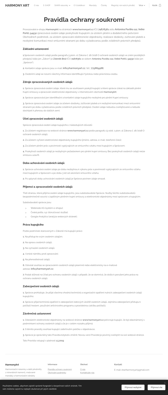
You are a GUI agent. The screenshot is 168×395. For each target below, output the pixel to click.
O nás (82, 369)
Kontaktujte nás (87, 373)
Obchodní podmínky (57, 373)
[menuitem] (61, 5)
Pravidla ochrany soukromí (60, 369)
